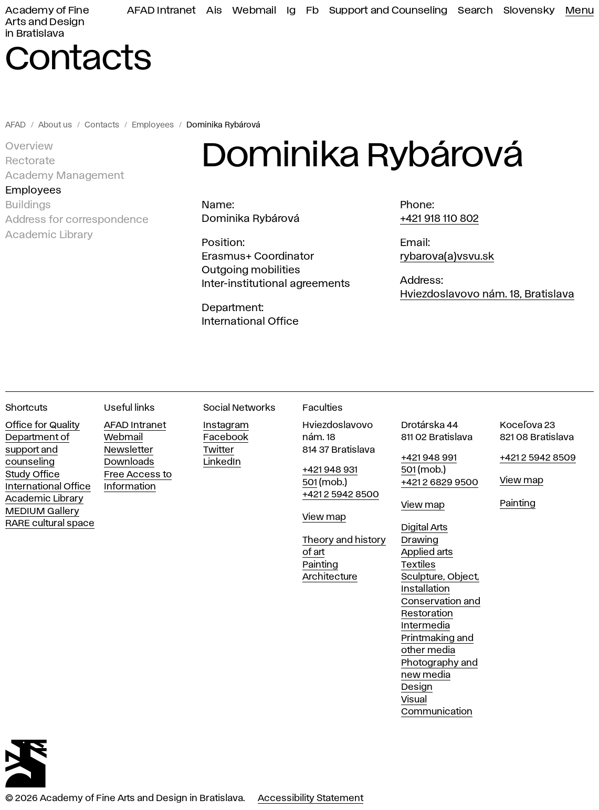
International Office (48, 487)
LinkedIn (222, 462)
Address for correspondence (77, 220)
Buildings (28, 205)
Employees (153, 125)
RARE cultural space (49, 523)
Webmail (254, 10)
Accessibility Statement (310, 798)
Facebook (225, 437)
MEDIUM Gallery (42, 511)
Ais (214, 10)
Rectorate (30, 161)
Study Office (32, 475)
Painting (320, 565)
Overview (29, 146)
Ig (291, 10)
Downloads (129, 462)
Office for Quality (42, 425)
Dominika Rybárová (223, 125)
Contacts (102, 125)
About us (55, 125)
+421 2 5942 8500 (340, 495)
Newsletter (128, 450)
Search (475, 10)
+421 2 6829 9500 (439, 482)
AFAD (15, 125)
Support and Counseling (388, 10)
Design (417, 687)
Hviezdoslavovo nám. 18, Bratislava (487, 294)
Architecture (330, 577)
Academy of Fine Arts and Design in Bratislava (47, 22)
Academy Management (64, 175)
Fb (312, 10)
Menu (579, 10)
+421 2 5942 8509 (538, 458)
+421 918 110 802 (439, 218)
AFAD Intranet (161, 10)
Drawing (419, 540)
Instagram (226, 425)
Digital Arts (424, 528)
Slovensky (529, 10)
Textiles (418, 565)
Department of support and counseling (37, 449)
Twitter (218, 450)
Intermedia (425, 626)
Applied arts (427, 552)
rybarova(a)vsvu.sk (447, 256)
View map (324, 517)
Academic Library (49, 234)
